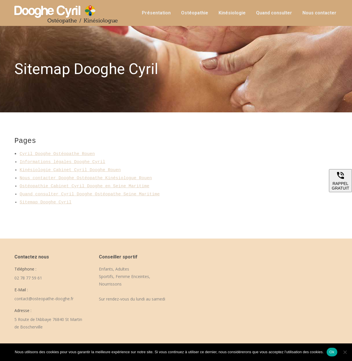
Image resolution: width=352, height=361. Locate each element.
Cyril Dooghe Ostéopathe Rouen (57, 154)
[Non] (345, 352)
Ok (332, 352)
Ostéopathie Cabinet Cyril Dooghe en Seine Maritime (84, 186)
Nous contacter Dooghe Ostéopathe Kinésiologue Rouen (86, 178)
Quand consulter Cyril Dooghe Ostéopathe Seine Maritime (90, 194)
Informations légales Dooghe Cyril (62, 162)
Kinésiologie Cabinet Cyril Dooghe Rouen (70, 170)
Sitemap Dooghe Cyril (45, 202)
